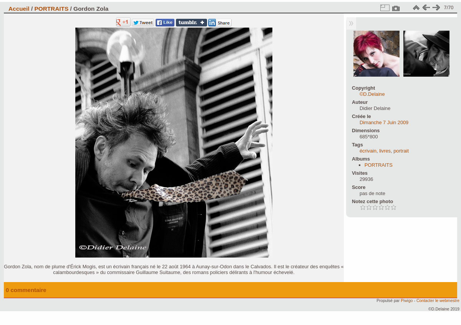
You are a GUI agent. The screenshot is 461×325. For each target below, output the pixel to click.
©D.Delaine (372, 94)
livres (385, 151)
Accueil (19, 8)
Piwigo (407, 300)
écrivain (368, 151)
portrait (401, 151)
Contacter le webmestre (437, 300)
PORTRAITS (51, 8)
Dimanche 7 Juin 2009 (384, 122)
